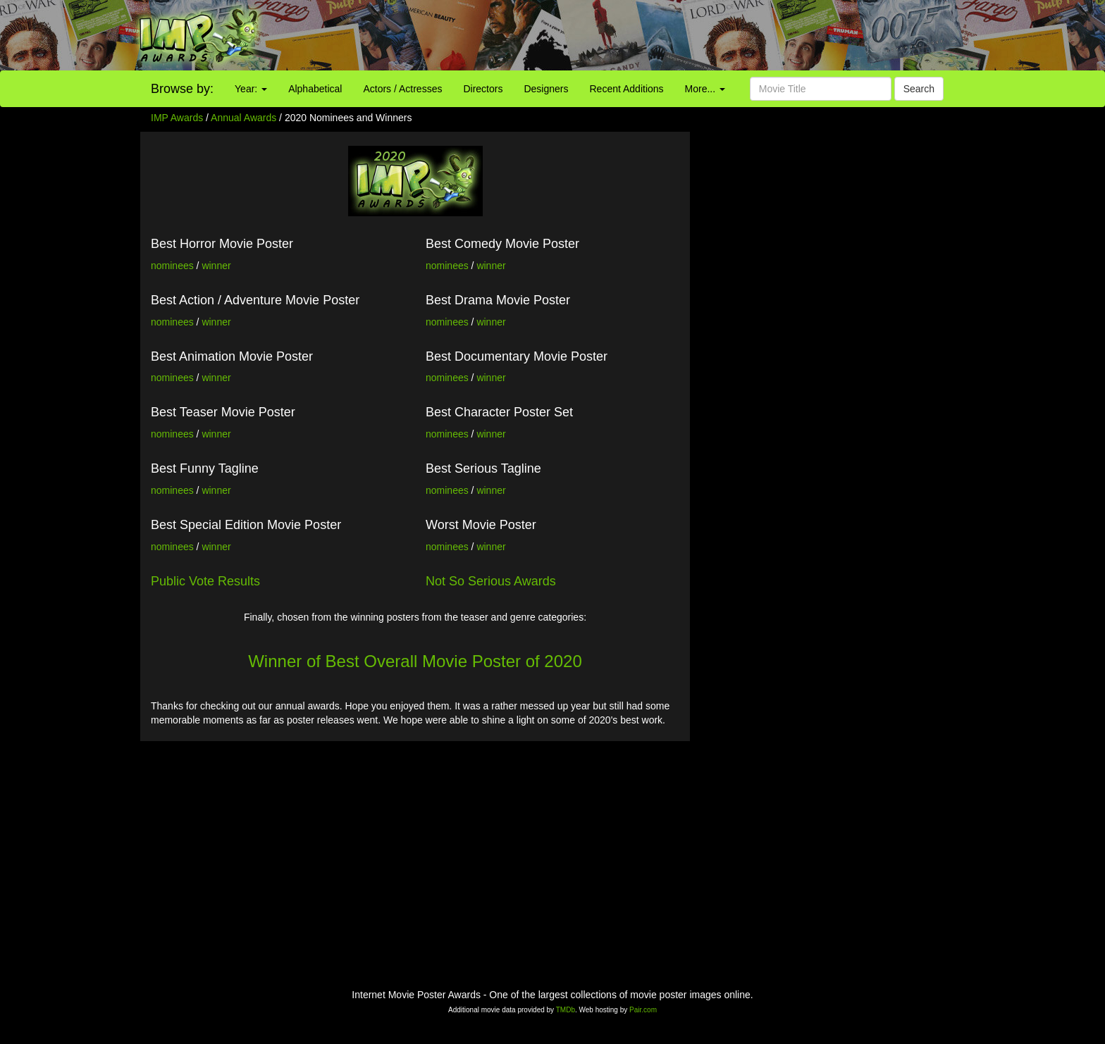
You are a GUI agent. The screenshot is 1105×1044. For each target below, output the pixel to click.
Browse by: (182, 89)
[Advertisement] (690, 35)
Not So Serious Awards (491, 581)
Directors (482, 88)
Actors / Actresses (402, 88)
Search (918, 88)
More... (705, 88)
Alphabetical (315, 88)
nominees (172, 265)
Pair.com (643, 1010)
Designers (546, 88)
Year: (251, 88)
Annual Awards (243, 117)
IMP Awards (177, 117)
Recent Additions (627, 88)
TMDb (565, 1010)
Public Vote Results (205, 581)
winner (216, 265)
